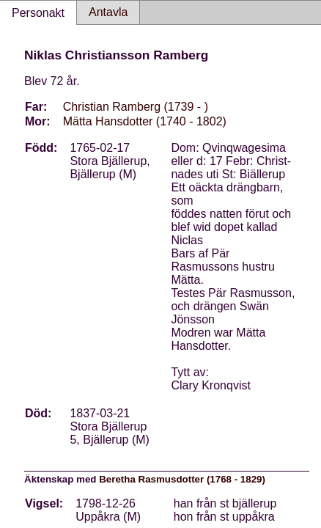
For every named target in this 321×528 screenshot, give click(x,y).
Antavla (108, 12)
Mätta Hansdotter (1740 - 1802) (144, 121)
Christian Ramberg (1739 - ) (135, 106)
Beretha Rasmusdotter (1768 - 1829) (182, 479)
